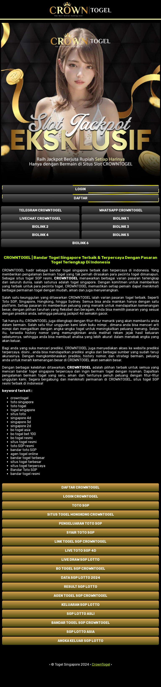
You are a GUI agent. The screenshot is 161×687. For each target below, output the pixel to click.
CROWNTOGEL (66, 278)
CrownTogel (101, 664)
